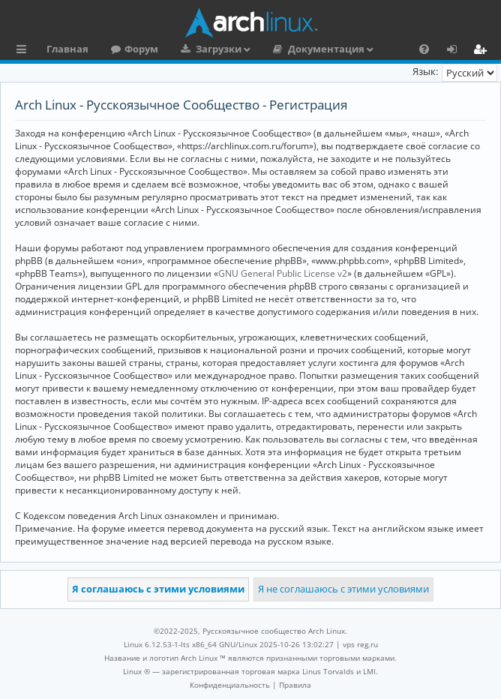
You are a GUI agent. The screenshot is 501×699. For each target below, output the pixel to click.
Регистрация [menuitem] (483, 51)
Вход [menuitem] (457, 51)
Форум (141, 49)
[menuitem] (424, 49)
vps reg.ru (360, 644)
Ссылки (24, 51)
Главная (67, 49)
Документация (326, 49)
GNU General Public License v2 (282, 273)
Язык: (425, 71)
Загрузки (219, 49)
